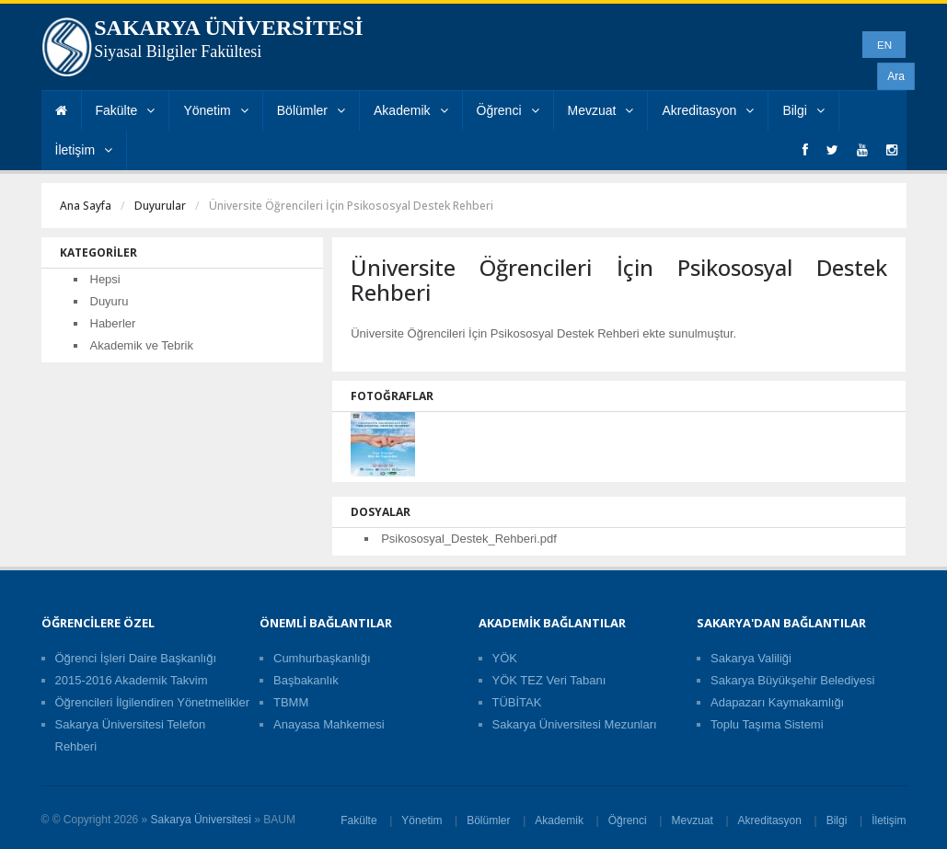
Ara (896, 76)
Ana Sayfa (85, 205)
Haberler (113, 323)
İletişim (84, 150)
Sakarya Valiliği (750, 658)
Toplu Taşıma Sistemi (767, 724)
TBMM (290, 702)
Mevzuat (601, 110)
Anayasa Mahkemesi (329, 724)
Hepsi (105, 279)
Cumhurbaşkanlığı (322, 658)
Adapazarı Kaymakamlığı (777, 702)
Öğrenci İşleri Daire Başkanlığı (136, 658)
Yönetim (215, 110)
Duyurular (160, 205)
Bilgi (803, 110)
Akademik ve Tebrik (141, 345)
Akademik (410, 110)
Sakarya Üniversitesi (201, 819)
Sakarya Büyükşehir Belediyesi (792, 680)
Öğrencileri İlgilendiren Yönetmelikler (152, 702)
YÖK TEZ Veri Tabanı (549, 680)
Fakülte (126, 110)
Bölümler (311, 110)
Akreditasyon (708, 110)
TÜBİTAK (517, 702)
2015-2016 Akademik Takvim (131, 680)
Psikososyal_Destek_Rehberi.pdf (469, 538)
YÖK (504, 658)
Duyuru (109, 301)
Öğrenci (508, 110)
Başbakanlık (306, 680)
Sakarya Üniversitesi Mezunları (574, 724)
